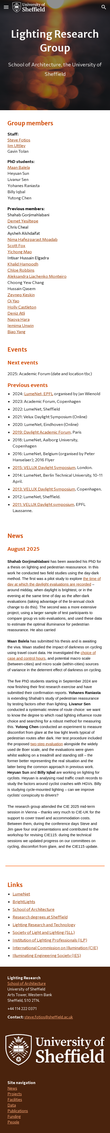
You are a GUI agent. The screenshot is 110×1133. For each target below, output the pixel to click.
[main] (55, 55)
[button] (6, 7)
